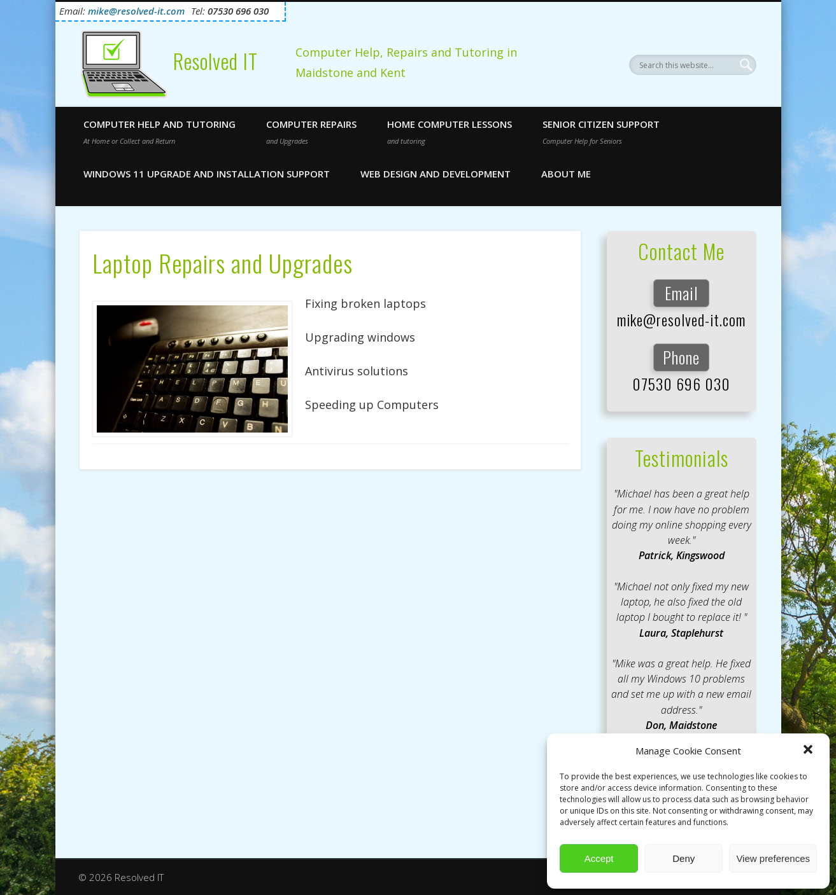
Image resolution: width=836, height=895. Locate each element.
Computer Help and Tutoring (159, 131)
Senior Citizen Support (601, 131)
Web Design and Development (435, 173)
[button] (809, 750)
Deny (683, 858)
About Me (566, 173)
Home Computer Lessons (449, 131)
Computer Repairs (311, 131)
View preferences (773, 858)
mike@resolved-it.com (681, 319)
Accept (599, 858)
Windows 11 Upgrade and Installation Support (206, 173)
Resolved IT (215, 61)
